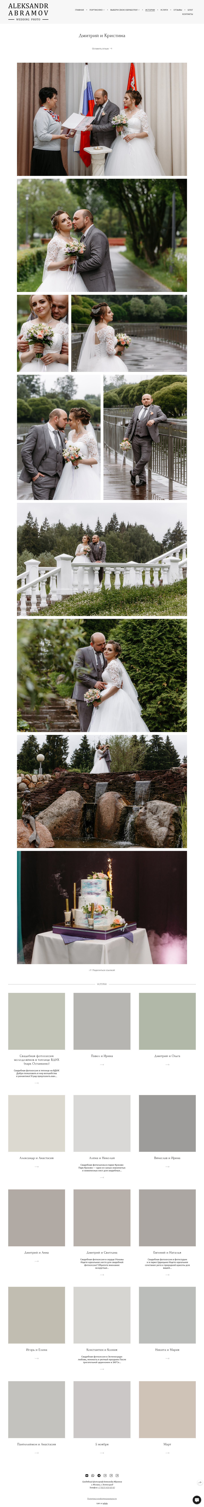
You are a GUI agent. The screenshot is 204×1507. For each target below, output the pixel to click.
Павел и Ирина (102, 1059)
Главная (79, 9)
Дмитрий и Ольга (167, 1059)
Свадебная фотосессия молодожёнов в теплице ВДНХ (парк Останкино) (36, 1063)
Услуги (164, 9)
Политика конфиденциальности (102, 1502)
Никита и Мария (167, 1353)
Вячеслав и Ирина (167, 1161)
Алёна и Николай (102, 1161)
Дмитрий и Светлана (102, 1256)
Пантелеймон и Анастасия (36, 1448)
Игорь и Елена (36, 1353)
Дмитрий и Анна (36, 1256)
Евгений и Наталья (167, 1256)
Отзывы (178, 9)
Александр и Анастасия (37, 1161)
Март (167, 1448)
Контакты (187, 14)
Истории (150, 9)
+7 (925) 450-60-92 (106, 1491)
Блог (190, 9)
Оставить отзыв (100, 48)
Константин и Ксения (102, 1353)
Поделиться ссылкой (104, 973)
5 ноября (102, 1448)
